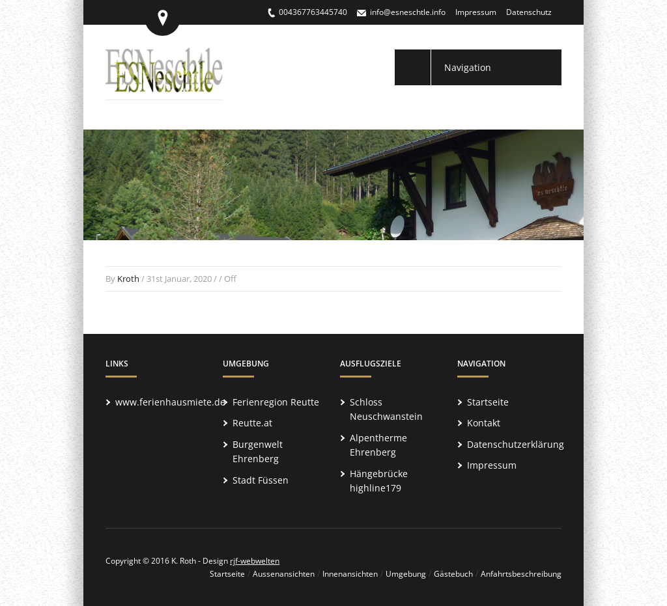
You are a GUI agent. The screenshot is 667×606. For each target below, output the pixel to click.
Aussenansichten (284, 573)
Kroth (128, 278)
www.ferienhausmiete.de (170, 402)
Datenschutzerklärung (515, 444)
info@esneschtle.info (408, 12)
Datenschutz (529, 12)
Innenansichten (350, 573)
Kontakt (483, 423)
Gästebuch (453, 573)
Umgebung (406, 573)
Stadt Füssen (261, 480)
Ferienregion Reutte (276, 402)
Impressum (475, 12)
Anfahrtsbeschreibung (521, 573)
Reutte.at (252, 423)
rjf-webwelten (254, 560)
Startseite (488, 402)
